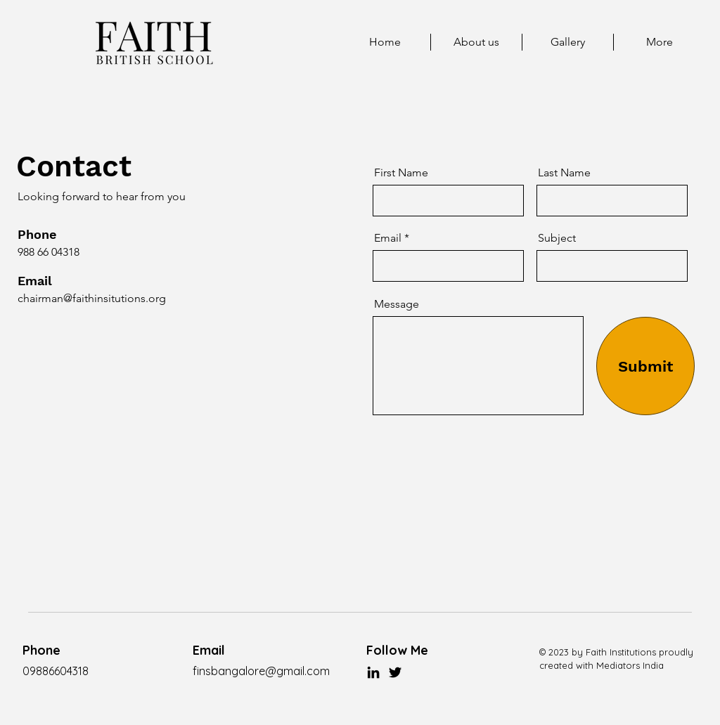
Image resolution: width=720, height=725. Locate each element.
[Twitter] (395, 672)
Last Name (564, 172)
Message (396, 304)
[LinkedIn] (373, 672)
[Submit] (645, 366)
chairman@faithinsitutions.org (92, 298)
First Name (401, 172)
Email (387, 238)
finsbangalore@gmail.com (261, 671)
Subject (557, 238)
